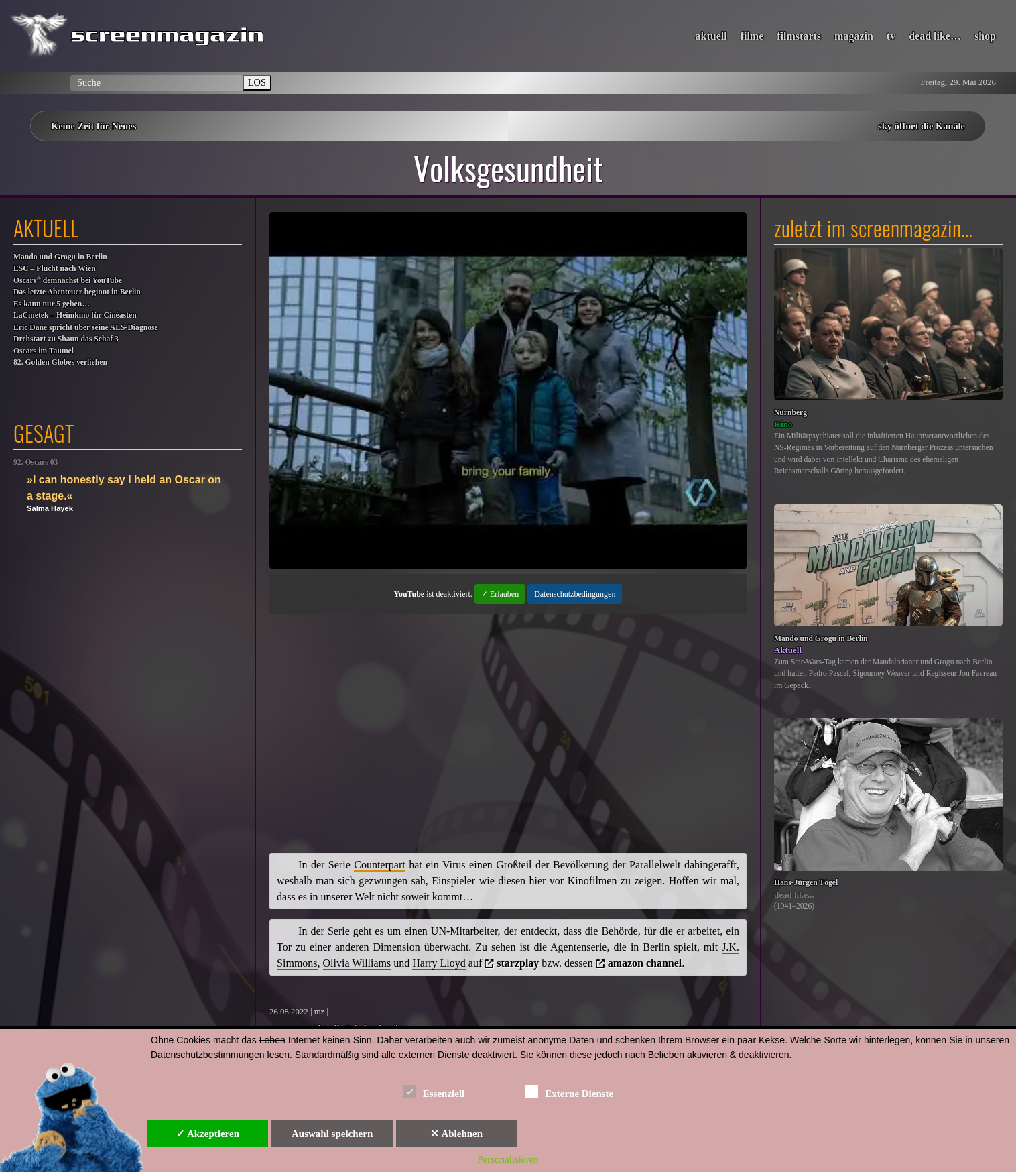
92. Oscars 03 (35, 462)
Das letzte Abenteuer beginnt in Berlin (77, 292)
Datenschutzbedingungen (574, 594)
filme (752, 36)
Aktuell (788, 650)
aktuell (711, 36)
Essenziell (434, 1091)
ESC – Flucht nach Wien (54, 268)
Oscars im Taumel (43, 351)
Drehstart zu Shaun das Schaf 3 (66, 339)
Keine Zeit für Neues (93, 126)
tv (891, 36)
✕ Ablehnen (456, 1133)
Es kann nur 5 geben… (51, 304)
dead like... (794, 895)
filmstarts (799, 36)
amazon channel (645, 963)
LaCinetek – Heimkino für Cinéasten (75, 315)
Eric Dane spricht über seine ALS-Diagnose (85, 327)
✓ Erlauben (500, 594)
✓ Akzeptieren (207, 1133)
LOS (257, 82)
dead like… (935, 36)
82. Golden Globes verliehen (60, 362)
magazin (853, 36)
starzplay (518, 963)
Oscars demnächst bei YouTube (67, 280)
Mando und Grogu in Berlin (60, 257)
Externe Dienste (569, 1091)
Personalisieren (508, 1159)
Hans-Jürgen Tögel (806, 882)
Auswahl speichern (332, 1133)
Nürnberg (790, 412)
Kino (783, 424)
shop (985, 36)
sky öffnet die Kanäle (921, 126)
